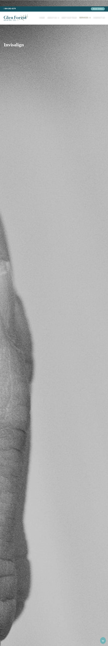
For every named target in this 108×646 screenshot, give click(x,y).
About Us (53, 12)
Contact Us (99, 12)
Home (43, 12)
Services (84, 12)
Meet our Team (70, 12)
